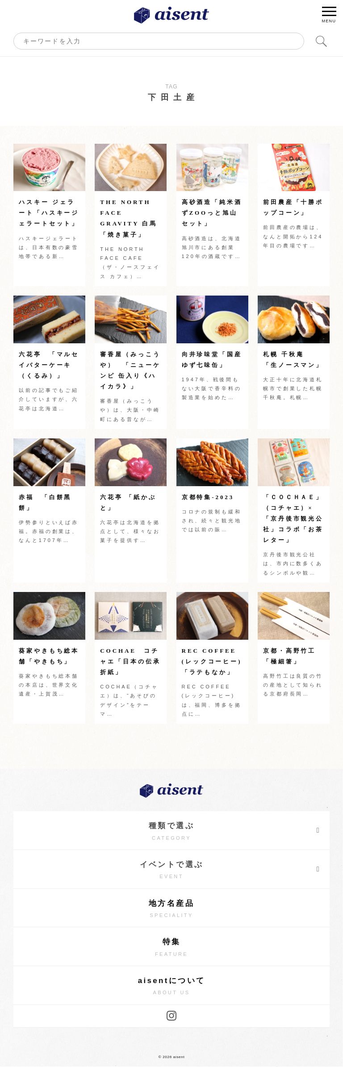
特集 (171, 948)
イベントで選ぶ (230, 869)
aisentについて (171, 987)
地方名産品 (171, 909)
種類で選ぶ (235, 830)
